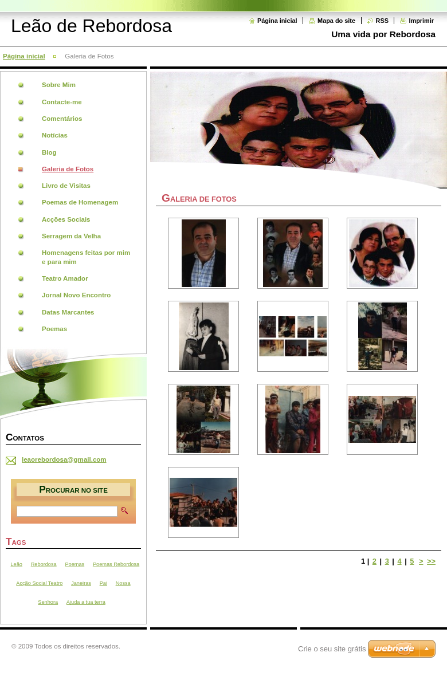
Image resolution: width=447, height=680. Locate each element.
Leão (16, 564)
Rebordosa (44, 564)
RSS (382, 20)
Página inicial (277, 20)
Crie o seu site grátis (332, 648)
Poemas (74, 564)
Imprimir (421, 20)
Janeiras (81, 583)
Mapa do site (336, 20)
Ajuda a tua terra (85, 602)
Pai (103, 583)
